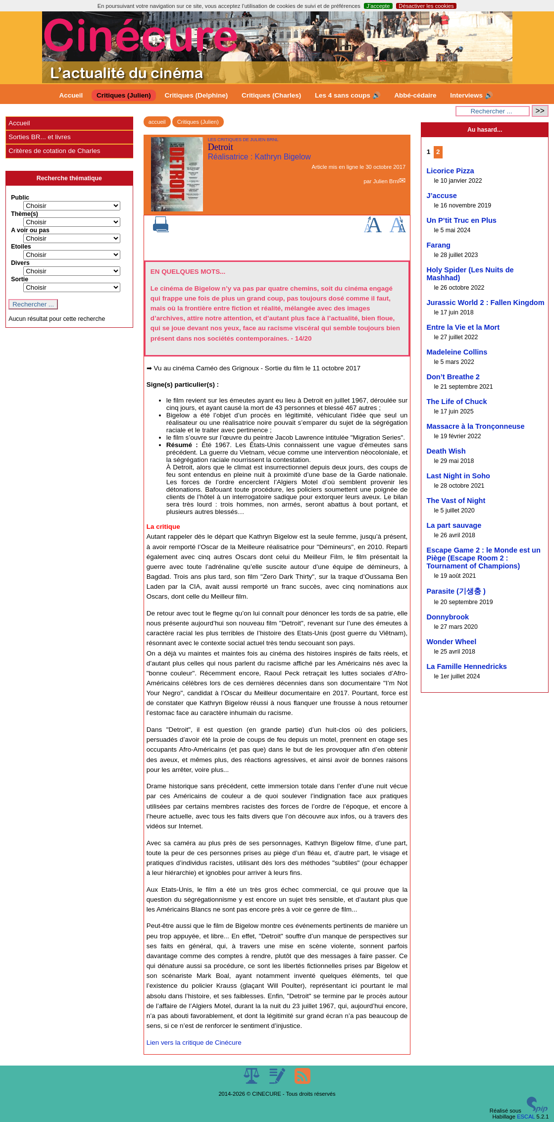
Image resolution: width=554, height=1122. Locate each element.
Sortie (19, 279)
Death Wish (445, 451)
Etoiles (21, 246)
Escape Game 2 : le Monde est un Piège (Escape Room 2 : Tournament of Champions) (483, 558)
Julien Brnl (386, 181)
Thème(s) (24, 213)
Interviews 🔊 (471, 95)
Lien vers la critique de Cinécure (194, 1042)
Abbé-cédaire (415, 95)
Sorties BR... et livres (39, 137)
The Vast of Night (455, 501)
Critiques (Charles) (271, 95)
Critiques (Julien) (124, 95)
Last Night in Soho (458, 476)
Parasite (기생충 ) (455, 591)
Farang (438, 245)
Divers (20, 262)
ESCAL (526, 1117)
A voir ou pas (30, 230)
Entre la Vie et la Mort (463, 327)
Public (20, 197)
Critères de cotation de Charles (54, 150)
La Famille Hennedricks (466, 666)
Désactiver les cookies (426, 6)
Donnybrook (447, 617)
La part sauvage (453, 525)
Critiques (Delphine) (196, 95)
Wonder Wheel (451, 642)
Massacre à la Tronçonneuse (475, 426)
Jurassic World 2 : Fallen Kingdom (485, 302)
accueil (157, 122)
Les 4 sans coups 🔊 (348, 95)
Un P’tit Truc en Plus (461, 220)
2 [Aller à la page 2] (438, 151)
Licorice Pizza (450, 171)
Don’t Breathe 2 (453, 377)
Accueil (71, 95)
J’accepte (378, 6)
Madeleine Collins (456, 352)
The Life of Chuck (456, 402)
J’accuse (441, 196)
